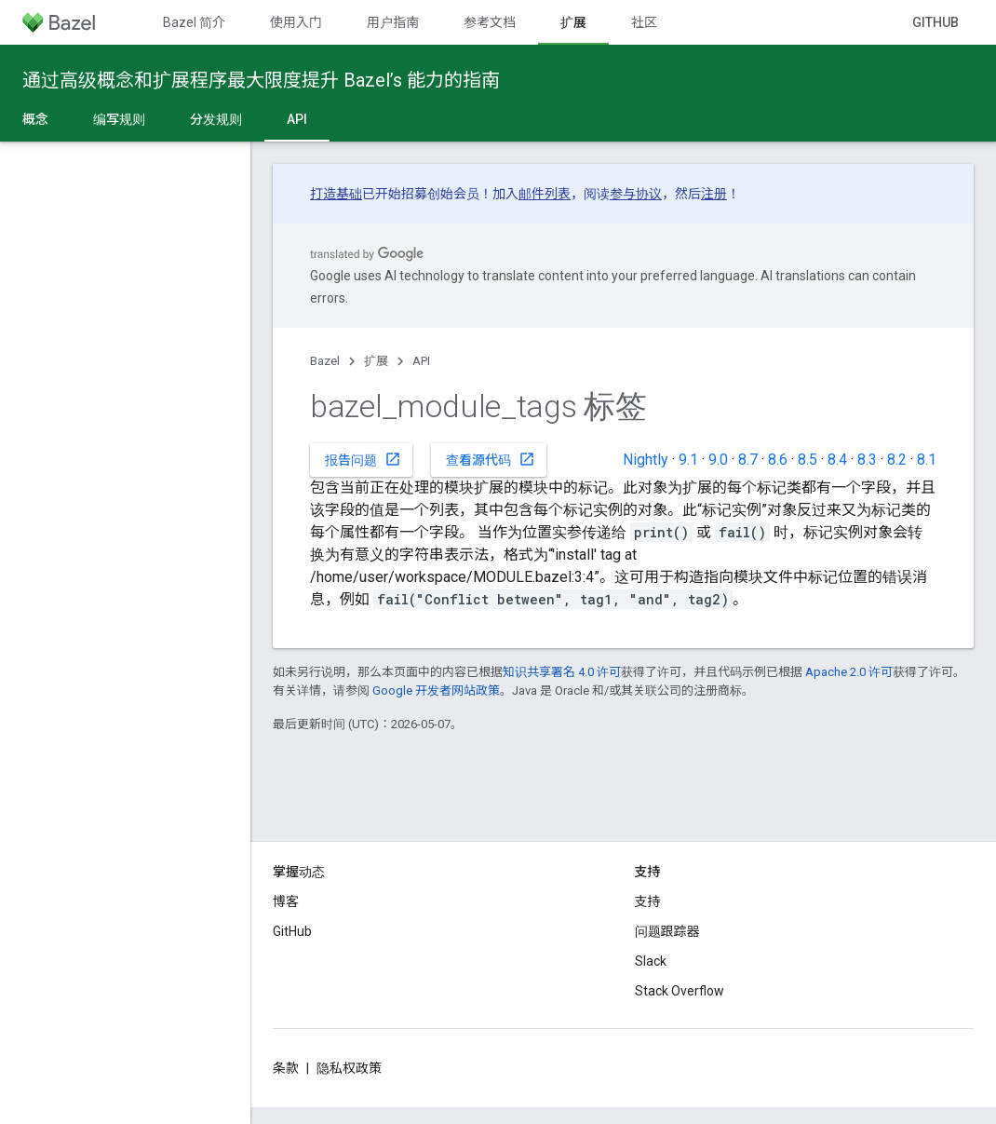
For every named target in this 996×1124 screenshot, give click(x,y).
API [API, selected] (297, 119)
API (421, 361)
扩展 (376, 361)
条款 (286, 1068)
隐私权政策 (349, 1068)
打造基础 (336, 193)
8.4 (837, 459)
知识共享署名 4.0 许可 (562, 672)
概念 (35, 119)
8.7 (748, 459)
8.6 (777, 459)
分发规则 (216, 119)
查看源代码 (490, 459)
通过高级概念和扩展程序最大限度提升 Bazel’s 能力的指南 (261, 80)
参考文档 (490, 22)
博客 (286, 901)
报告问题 (363, 459)
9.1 (688, 459)
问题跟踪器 (667, 931)
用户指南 (393, 22)
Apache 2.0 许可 (849, 672)
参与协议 (636, 193)
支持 (648, 901)
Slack (650, 961)
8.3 (867, 459)
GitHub (935, 22)
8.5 (807, 459)
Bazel (325, 361)
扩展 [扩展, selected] (573, 22)
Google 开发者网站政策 (436, 690)
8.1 (926, 459)
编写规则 (119, 119)
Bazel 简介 (194, 22)
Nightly (645, 459)
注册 (714, 193)
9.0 (718, 459)
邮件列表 (544, 193)
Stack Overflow (679, 990)
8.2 (897, 459)
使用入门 (296, 22)
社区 (644, 22)
